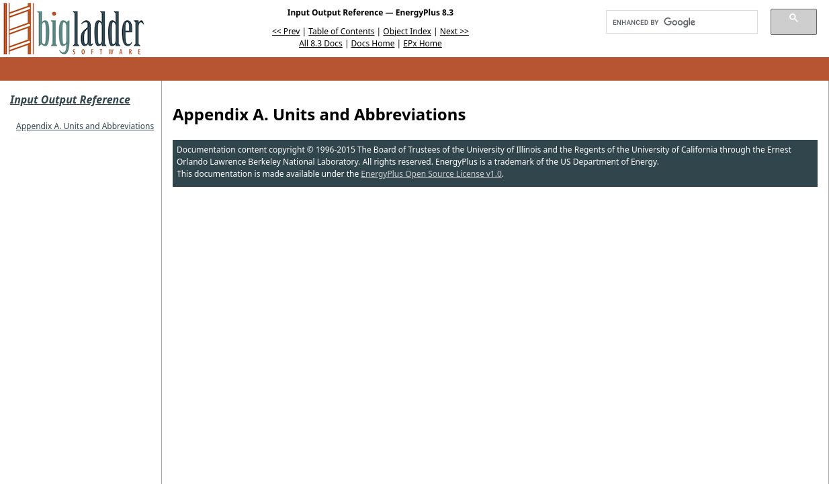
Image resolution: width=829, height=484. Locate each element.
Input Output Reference (70, 99)
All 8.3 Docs (321, 43)
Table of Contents (341, 31)
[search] (677, 22)
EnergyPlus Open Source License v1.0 (431, 173)
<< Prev (286, 31)
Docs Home (373, 43)
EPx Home (422, 43)
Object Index (407, 31)
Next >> (454, 31)
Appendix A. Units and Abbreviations (85, 126)
